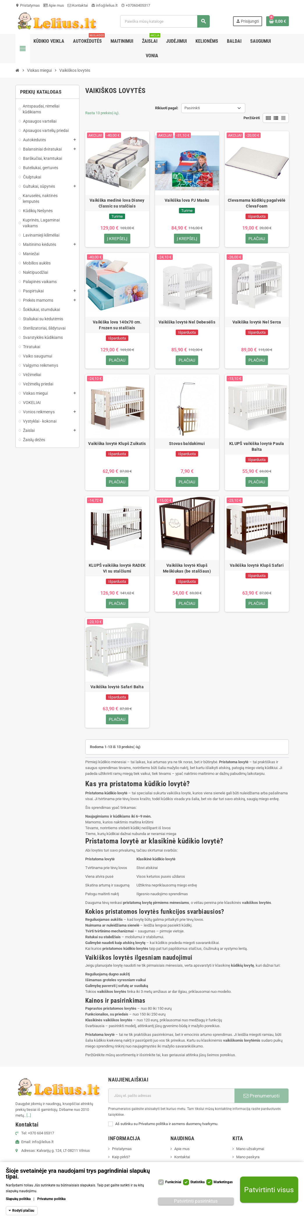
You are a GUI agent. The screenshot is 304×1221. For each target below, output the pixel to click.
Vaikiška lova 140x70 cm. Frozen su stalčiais (117, 325)
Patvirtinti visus (269, 1190)
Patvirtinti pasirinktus (196, 1201)
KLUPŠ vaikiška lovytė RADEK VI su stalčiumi (117, 568)
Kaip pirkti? (121, 1157)
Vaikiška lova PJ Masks (187, 200)
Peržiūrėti (251, 118)
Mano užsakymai (250, 1149)
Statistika (197, 1182)
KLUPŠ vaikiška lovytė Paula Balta (256, 446)
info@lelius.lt (104, 5)
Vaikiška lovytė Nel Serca (256, 322)
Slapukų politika (18, 1199)
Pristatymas (27, 5)
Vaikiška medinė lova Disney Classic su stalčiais (117, 203)
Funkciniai (173, 1182)
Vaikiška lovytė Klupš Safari (257, 565)
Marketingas (223, 1182)
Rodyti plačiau (23, 1211)
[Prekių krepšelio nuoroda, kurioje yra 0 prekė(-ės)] (277, 21)
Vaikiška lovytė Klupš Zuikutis (117, 443)
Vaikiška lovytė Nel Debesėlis (187, 322)
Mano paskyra (247, 1157)
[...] (28, 1116)
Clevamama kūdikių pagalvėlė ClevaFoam (257, 203)
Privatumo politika (51, 1199)
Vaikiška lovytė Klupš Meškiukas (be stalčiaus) (187, 568)
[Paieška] (165, 21)
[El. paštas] (171, 1096)
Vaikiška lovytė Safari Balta (117, 687)
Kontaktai (77, 5)
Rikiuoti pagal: (166, 108)
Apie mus (53, 5)
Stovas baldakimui (187, 443)
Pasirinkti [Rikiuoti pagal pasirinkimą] (192, 108)
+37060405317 (135, 5)
